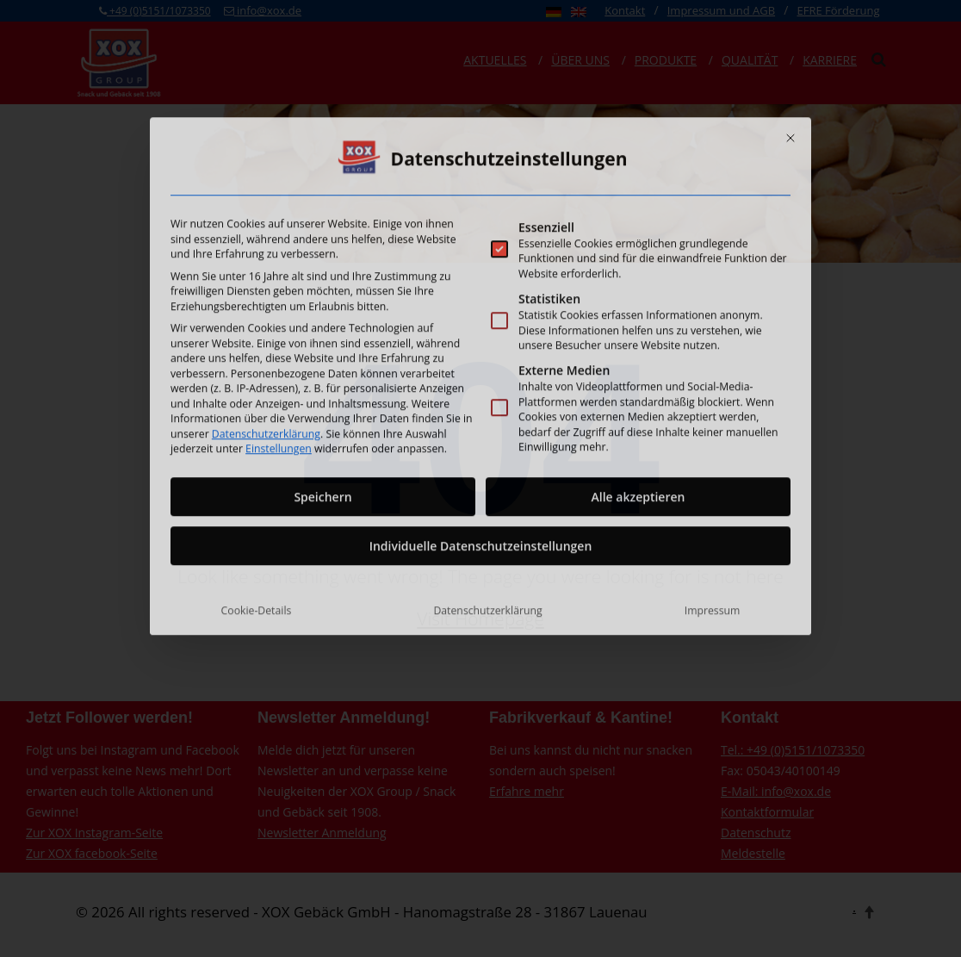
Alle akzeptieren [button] (638, 379)
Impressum (713, 493)
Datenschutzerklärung (266, 316)
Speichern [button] (322, 379)
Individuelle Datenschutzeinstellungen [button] (480, 428)
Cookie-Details (256, 493)
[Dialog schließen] (790, 20)
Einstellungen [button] (278, 331)
